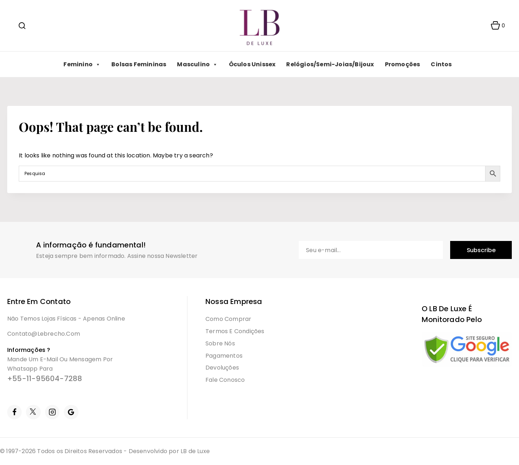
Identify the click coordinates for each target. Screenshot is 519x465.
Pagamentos (224, 356)
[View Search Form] (22, 26)
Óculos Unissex (252, 64)
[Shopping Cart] (495, 25)
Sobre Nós (220, 343)
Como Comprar (228, 319)
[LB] (259, 25)
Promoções (402, 64)
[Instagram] (52, 412)
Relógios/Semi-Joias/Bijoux (330, 64)
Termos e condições (235, 331)
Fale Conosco (225, 380)
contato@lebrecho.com (43, 334)
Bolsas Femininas (138, 64)
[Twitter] (33, 412)
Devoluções (222, 367)
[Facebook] (14, 412)
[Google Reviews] (71, 412)
